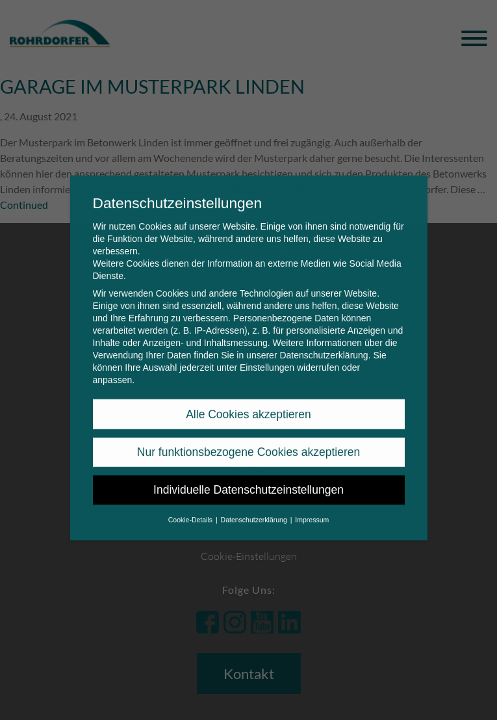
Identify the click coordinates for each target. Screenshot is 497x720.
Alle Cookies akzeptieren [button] (248, 405)
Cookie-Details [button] (191, 510)
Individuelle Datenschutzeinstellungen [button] (248, 481)
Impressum (312, 510)
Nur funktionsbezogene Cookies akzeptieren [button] (248, 443)
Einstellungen (267, 359)
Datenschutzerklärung (323, 346)
